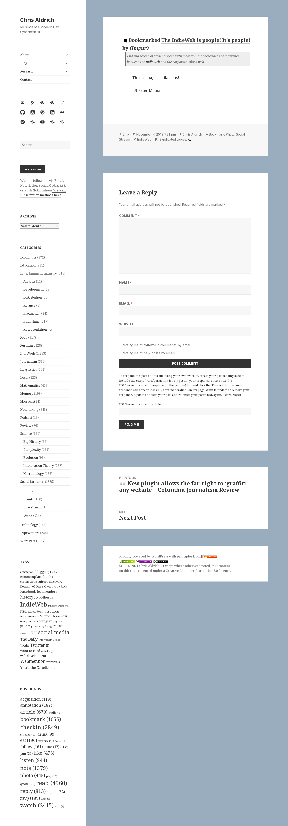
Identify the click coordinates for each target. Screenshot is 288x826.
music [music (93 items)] (59, 616)
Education (28, 265)
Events (28, 499)
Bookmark (216, 134)
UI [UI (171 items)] (47, 645)
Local (24, 377)
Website (126, 324)
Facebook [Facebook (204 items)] (28, 591)
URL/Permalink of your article (140, 404)
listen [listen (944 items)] (33, 760)
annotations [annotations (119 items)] (27, 572)
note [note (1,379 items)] (34, 768)
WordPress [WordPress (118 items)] (53, 662)
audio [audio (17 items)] (55, 712)
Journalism (28, 361)
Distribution (32, 297)
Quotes (28, 515)
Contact (26, 79)
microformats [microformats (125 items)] (29, 616)
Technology (29, 525)
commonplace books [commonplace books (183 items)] (36, 576)
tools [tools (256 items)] (24, 645)
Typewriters (29, 533)
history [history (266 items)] (26, 597)
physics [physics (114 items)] (57, 621)
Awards (29, 281)
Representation (35, 329)
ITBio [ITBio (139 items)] (23, 611)
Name (125, 282)
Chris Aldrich (37, 19)
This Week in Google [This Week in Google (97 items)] (49, 639)
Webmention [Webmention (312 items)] (32, 661)
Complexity (32, 449)
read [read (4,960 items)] (51, 783)
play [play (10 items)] (51, 776)
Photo (230, 134)
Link (126, 134)
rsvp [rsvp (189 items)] (30, 798)
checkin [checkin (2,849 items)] (39, 727)
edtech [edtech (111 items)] (63, 586)
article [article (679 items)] (34, 711)
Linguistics (28, 369)
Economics (28, 257)
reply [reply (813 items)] (33, 791)
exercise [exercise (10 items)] (46, 741)
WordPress (28, 541)
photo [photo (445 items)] (32, 775)
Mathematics (30, 385)
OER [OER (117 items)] (65, 616)
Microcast (27, 401)
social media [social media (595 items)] (53, 632)
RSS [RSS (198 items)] (34, 633)
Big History (32, 441)
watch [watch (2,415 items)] (37, 805)
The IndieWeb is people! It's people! (205, 40)
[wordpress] (189, 139)
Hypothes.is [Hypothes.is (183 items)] (43, 597)
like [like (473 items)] (43, 753)
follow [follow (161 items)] (31, 746)
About (24, 55)
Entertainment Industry (38, 273)
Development (33, 289)
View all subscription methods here (43, 192)
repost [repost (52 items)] (56, 791)
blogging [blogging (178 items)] (42, 571)
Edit (26, 491)
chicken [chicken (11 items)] (28, 734)
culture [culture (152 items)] (43, 582)
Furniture (27, 345)
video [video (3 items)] (45, 798)
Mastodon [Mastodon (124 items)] (35, 611)
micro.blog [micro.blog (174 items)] (50, 611)
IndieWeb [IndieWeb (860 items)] (33, 604)
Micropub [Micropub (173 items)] (47, 616)
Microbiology (33, 473)
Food (23, 337)
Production (31, 313)
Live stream (32, 507)
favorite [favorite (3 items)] (60, 741)
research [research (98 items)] (25, 633)
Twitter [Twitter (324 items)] (37, 645)
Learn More (232, 395)
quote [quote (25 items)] (27, 784)
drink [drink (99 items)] (46, 734)
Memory (26, 393)
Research (27, 71)
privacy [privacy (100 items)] (35, 626)
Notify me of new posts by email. (149, 353)
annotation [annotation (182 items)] (36, 705)
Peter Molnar (150, 90)
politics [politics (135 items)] (25, 626)
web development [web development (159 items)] (33, 656)
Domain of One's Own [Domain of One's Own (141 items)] (35, 586)
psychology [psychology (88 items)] (46, 626)
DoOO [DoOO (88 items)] (55, 586)
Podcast (26, 417)
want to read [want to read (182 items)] (30, 650)
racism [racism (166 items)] (58, 626)
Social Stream (30, 481)
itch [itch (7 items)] (64, 747)
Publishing (31, 321)
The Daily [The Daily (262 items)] (29, 639)
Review (25, 425)
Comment (129, 215)
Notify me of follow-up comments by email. (157, 345)
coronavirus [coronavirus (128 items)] (28, 582)
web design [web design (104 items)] (47, 651)
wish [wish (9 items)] (59, 806)
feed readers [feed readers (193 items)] (47, 591)
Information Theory (38, 465)
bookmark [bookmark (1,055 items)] (40, 719)
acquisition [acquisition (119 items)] (35, 699)
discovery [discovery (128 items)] (55, 582)
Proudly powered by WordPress (144, 556)
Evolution (30, 457)
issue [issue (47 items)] (51, 747)
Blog (23, 63)
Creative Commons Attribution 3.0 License (198, 570)
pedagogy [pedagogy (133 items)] (45, 621)
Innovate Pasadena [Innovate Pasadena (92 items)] (58, 605)
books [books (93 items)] (53, 571)
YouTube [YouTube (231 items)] (28, 667)
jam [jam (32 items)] (26, 753)
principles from (197, 556)
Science (26, 433)
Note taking (29, 409)
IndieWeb (27, 353)
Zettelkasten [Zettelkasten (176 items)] (46, 667)
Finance (29, 305)
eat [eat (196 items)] (28, 740)
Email (126, 303)
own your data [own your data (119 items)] (29, 621)
